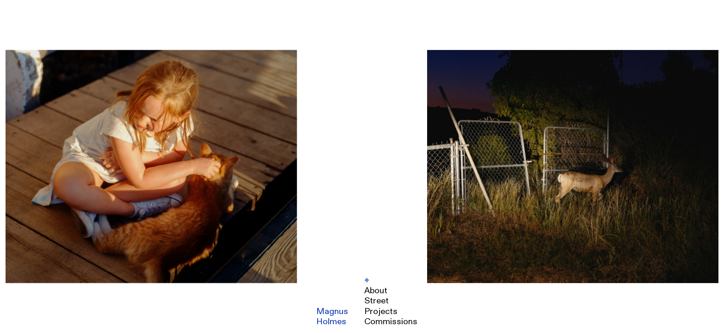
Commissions (390, 321)
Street (376, 301)
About (375, 290)
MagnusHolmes (332, 316)
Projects (381, 311)
